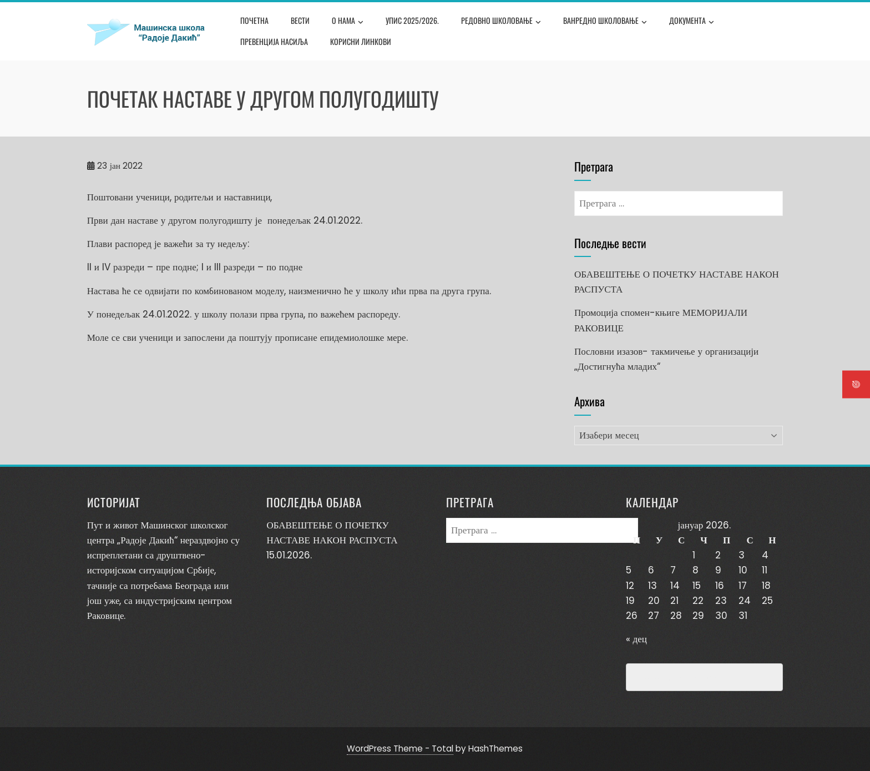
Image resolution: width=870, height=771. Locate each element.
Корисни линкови (360, 41)
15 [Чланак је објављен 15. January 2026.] (696, 585)
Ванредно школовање (605, 22)
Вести (300, 20)
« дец (636, 639)
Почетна (254, 20)
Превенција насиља (274, 41)
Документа (691, 22)
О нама (347, 22)
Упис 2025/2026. (412, 20)
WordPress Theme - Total (400, 748)
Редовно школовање (501, 22)
